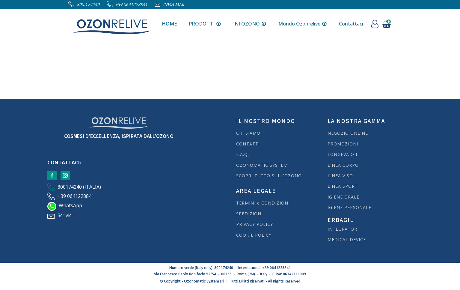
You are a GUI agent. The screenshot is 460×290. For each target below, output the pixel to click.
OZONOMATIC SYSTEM (262, 165)
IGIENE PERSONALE (349, 207)
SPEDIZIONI (250, 213)
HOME (169, 23)
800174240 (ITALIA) (79, 187)
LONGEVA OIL (343, 154)
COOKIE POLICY (254, 235)
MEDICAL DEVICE (347, 239)
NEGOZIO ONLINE (348, 133)
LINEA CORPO (343, 165)
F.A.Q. (242, 154)
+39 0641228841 (131, 4)
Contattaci (351, 23)
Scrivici (65, 215)
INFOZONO (249, 23)
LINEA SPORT (343, 186)
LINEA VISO (340, 175)
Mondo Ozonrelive (302, 23)
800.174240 (88, 4)
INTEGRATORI (343, 229)
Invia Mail (174, 4)
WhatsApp (70, 205)
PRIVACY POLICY (254, 224)
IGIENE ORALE (343, 197)
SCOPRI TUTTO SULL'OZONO (269, 175)
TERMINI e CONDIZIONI (263, 203)
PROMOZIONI (343, 144)
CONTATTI (248, 144)
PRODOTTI (205, 23)
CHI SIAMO (248, 133)
